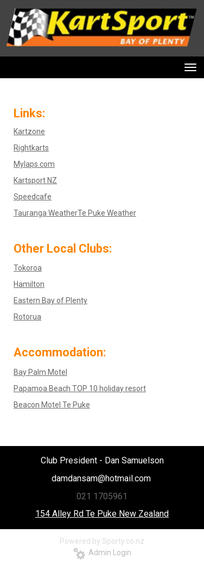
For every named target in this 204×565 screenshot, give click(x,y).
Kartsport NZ (35, 180)
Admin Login (102, 552)
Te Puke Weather (107, 213)
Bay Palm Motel (40, 372)
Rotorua (27, 316)
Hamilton (29, 284)
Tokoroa (28, 267)
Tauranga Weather (46, 213)
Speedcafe (33, 196)
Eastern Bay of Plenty (50, 300)
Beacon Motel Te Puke (52, 404)
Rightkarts (31, 147)
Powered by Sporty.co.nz (102, 541)
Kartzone (29, 131)
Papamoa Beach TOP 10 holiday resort (80, 388)
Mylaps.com (34, 164)
